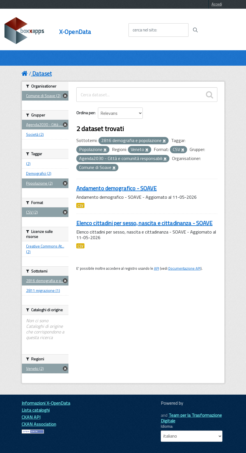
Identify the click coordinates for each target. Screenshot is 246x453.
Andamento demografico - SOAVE (116, 188)
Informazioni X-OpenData (46, 403)
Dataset (42, 73)
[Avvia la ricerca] (195, 30)
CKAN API (31, 417)
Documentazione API (184, 268)
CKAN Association (39, 424)
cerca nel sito (144, 30)
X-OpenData (75, 32)
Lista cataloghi (36, 410)
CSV (80, 205)
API (156, 268)
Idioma (166, 426)
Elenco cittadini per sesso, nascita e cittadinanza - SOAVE (144, 223)
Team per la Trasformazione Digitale (191, 418)
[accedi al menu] (221, 29)
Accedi (216, 4)
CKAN (170, 409)
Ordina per (85, 113)
